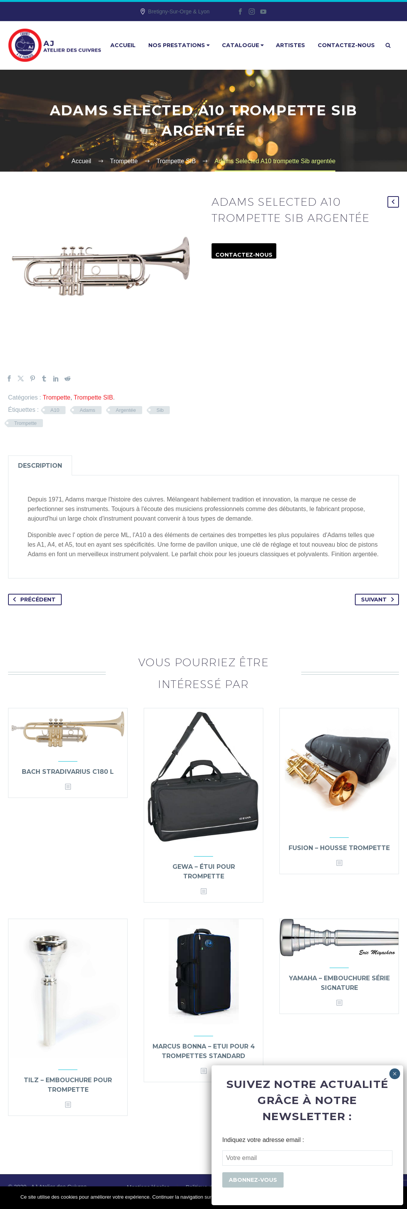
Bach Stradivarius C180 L (68, 771)
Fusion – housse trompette (339, 848)
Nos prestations (179, 45)
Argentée (126, 410)
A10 (55, 410)
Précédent (33, 599)
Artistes (290, 45)
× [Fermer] (394, 1074)
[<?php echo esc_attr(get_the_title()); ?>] (68, 787)
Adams (87, 410)
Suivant (379, 599)
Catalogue (243, 45)
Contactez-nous (346, 45)
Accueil (123, 45)
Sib (160, 410)
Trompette (56, 397)
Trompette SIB (93, 397)
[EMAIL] (307, 1158)
